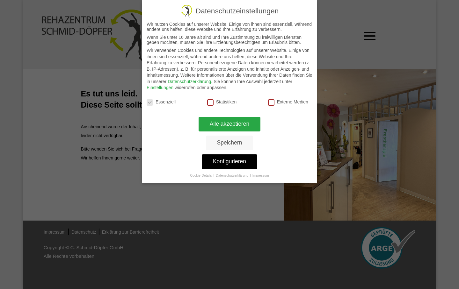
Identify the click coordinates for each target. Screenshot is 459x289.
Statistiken (222, 101)
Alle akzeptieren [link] (229, 124)
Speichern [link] (229, 142)
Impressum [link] (260, 175)
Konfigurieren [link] (229, 161)
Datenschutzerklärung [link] (189, 81)
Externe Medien (288, 101)
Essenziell (161, 101)
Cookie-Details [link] (201, 175)
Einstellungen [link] (160, 87)
